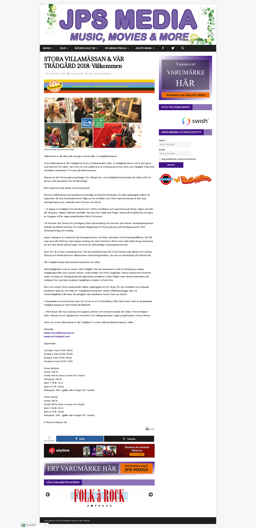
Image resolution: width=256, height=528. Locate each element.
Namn (162, 140)
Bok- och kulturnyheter (100, 73)
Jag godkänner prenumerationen (177, 159)
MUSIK (46, 48)
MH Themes (84, 520)
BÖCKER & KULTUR (85, 48)
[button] (183, 48)
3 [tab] (95, 506)
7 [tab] (111, 506)
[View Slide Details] (99, 495)
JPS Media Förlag (115, 48)
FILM (62, 48)
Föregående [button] (48, 494)
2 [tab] (92, 506)
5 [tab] (103, 506)
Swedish (28, 525)
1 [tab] (88, 506)
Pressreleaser (76, 73)
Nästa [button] (150, 494)
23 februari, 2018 (56, 73)
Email (162, 149)
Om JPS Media (144, 48)
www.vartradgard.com (57, 336)
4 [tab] (99, 506)
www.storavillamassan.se (59, 333)
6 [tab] (107, 506)
